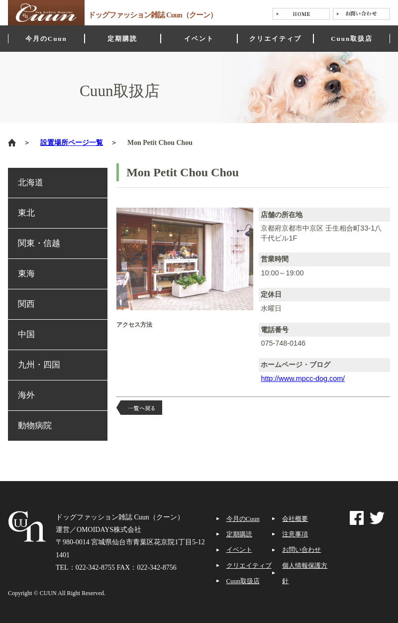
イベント (239, 549)
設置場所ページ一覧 (71, 142)
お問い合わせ (301, 549)
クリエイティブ (249, 565)
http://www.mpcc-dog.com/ (303, 378)
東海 (26, 273)
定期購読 (239, 534)
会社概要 (295, 518)
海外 (26, 395)
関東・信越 (39, 243)
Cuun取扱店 (243, 581)
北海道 (30, 182)
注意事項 (295, 534)
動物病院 (35, 425)
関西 (26, 304)
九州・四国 (39, 365)
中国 (26, 334)
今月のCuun (243, 518)
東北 (26, 213)
